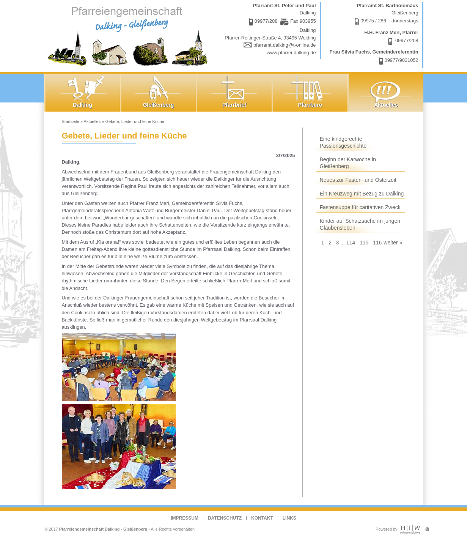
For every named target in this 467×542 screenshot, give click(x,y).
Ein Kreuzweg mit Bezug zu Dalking (362, 194)
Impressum (184, 518)
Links (289, 518)
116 (377, 242)
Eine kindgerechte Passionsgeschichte (343, 142)
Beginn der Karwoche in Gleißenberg (348, 162)
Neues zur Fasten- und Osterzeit (358, 180)
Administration (427, 527)
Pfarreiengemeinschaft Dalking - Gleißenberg (103, 529)
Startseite (70, 121)
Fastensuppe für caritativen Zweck (360, 207)
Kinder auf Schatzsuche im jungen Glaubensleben (360, 224)
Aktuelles (92, 121)
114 (350, 242)
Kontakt (262, 518)
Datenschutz (225, 518)
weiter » (393, 242)
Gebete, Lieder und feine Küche (134, 121)
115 (364, 242)
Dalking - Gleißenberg (129, 35)
